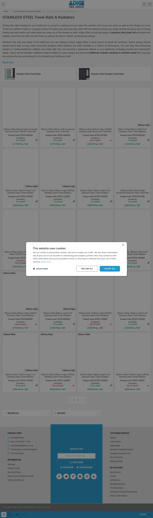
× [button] (123, 245)
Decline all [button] (87, 268)
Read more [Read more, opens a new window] (46, 261)
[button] (40, 268)
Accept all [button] (109, 268)
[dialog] (76, 259)
